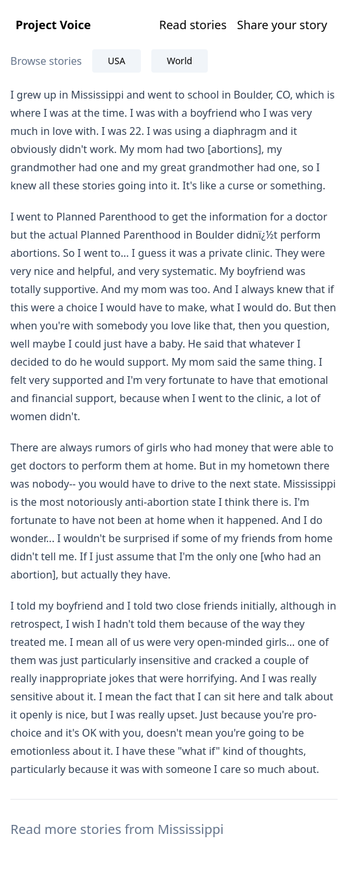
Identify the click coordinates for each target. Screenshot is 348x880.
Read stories (193, 24)
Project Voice (53, 24)
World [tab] (179, 60)
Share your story (282, 24)
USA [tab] (116, 60)
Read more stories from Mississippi (116, 829)
